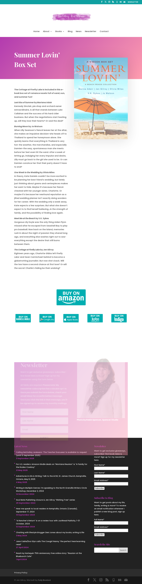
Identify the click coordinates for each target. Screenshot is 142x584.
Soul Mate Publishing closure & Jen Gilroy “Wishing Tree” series (45, 500)
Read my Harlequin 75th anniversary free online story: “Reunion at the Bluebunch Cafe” (49, 555)
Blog (70, 32)
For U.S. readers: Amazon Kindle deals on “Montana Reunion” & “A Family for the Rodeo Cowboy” (51, 466)
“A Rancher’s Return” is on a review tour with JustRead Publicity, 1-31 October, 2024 (48, 522)
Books (58, 32)
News (78, 32)
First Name (99, 465)
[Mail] (124, 2)
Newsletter (90, 32)
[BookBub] (121, 2)
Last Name (99, 472)
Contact (104, 32)
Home (36, 32)
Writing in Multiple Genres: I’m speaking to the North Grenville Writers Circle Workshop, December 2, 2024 (51, 489)
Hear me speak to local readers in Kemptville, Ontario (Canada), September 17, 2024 (46, 510)
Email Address (101, 480)
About (46, 32)
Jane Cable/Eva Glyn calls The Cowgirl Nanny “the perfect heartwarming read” (50, 543)
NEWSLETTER (133, 2)
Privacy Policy (20, 572)
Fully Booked (44, 580)
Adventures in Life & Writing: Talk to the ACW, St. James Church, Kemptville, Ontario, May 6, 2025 (51, 477)
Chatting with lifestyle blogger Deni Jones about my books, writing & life (50, 532)
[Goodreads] (117, 2)
